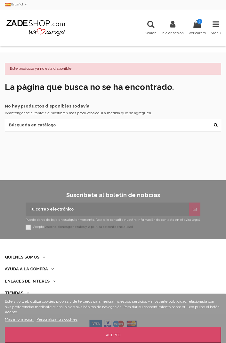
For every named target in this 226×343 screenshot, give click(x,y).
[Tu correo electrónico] (107, 209)
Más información (19, 319)
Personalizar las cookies (56, 319)
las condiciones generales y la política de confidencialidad (88, 226)
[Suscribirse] (194, 209)
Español (16, 4)
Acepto (113, 335)
